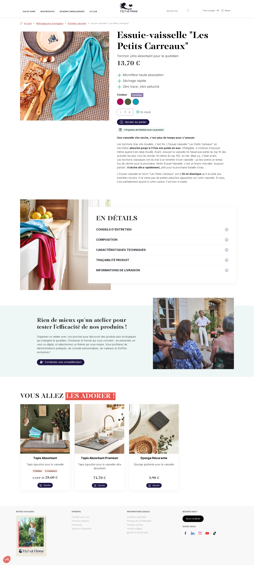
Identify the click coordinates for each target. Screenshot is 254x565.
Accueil (28, 23)
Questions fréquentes (81, 529)
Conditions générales (136, 517)
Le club (93, 11)
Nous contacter (193, 519)
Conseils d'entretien (114, 229)
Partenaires (77, 525)
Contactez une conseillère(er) (60, 362)
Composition (106, 239)
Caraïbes (136, 101)
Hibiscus (120, 100)
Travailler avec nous (81, 517)
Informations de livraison (118, 270)
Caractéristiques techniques (121, 250)
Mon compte (209, 11)
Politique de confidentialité (139, 521)
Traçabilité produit (112, 260)
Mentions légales (134, 529)
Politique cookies (135, 525)
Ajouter (45, 485)
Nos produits (47, 11)
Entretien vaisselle (77, 23)
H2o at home (29, 11)
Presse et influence (80, 521)
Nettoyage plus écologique (49, 23)
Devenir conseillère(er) (72, 11)
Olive (128, 100)
